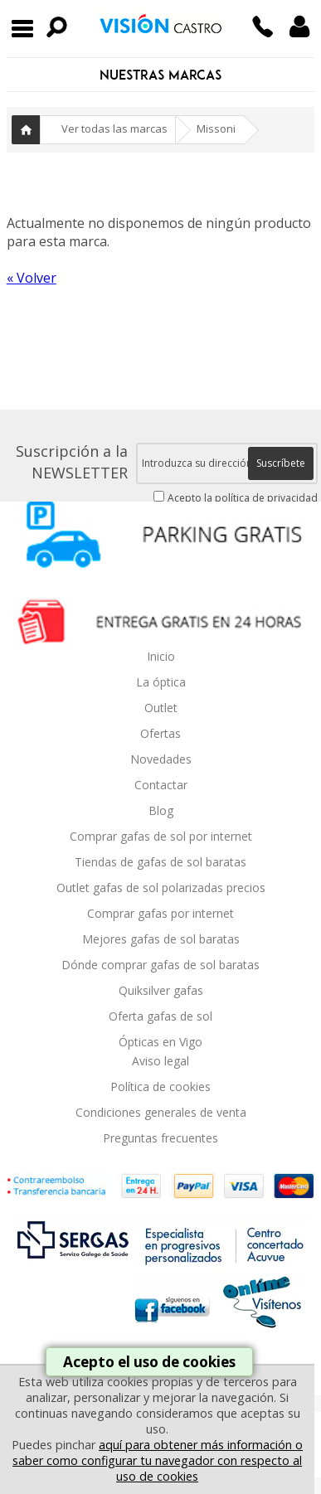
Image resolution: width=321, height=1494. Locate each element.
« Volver (31, 278)
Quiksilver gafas (161, 990)
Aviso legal (160, 1061)
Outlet (161, 707)
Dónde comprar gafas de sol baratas (160, 965)
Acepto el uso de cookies (149, 1361)
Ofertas (160, 733)
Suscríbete (280, 463)
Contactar (160, 785)
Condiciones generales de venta (160, 1112)
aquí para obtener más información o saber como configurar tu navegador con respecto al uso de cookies (157, 1460)
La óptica (161, 682)
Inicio (26, 129)
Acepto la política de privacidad (243, 498)
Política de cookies (160, 1086)
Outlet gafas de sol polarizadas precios (160, 887)
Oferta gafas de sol (160, 1016)
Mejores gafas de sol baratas (161, 939)
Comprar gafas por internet (160, 913)
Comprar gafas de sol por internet (161, 836)
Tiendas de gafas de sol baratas (160, 862)
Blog (160, 810)
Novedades (161, 759)
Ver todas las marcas (114, 128)
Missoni (216, 128)
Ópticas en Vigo (160, 1042)
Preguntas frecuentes (160, 1138)
